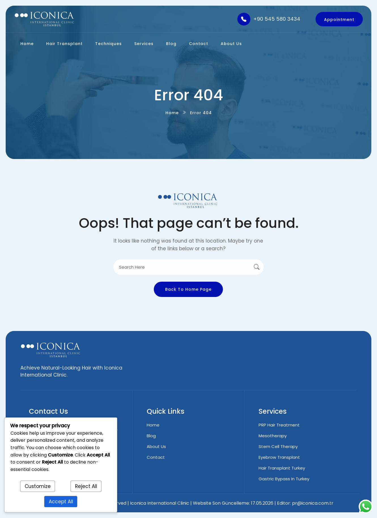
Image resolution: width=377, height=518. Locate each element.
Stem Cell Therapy (278, 446)
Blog (171, 43)
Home (27, 43)
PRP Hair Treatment (279, 425)
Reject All (86, 486)
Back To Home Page (188, 289)
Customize (38, 486)
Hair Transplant (64, 43)
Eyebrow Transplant (279, 457)
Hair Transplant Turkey (282, 468)
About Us (231, 43)
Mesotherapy (273, 436)
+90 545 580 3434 (276, 18)
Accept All (61, 501)
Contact (198, 43)
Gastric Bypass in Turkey (284, 479)
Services (144, 43)
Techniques (108, 43)
